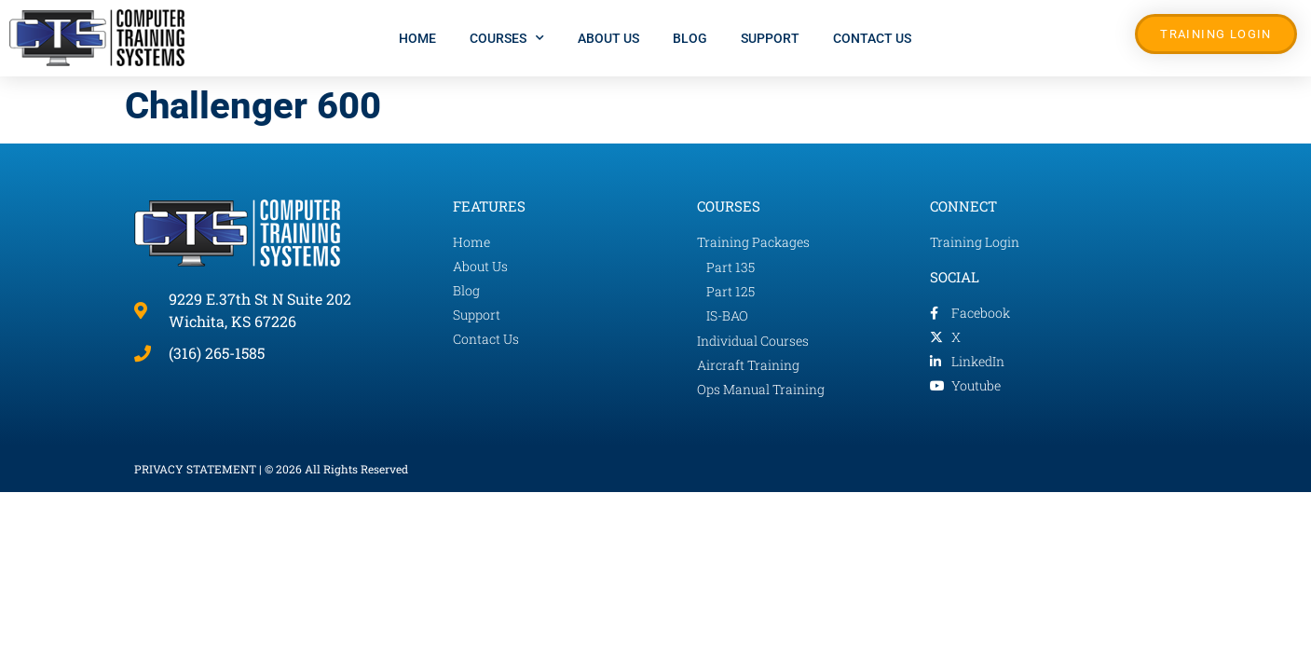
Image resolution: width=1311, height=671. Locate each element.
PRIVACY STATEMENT (195, 468)
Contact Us (872, 38)
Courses (507, 38)
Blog (690, 38)
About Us (608, 38)
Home (417, 38)
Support (770, 38)
